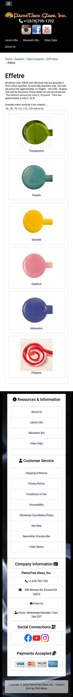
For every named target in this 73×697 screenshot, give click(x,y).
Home (8, 59)
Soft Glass (52, 59)
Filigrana (36, 356)
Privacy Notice (36, 483)
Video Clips (50, 40)
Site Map (37, 525)
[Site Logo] (36, 15)
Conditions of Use (36, 494)
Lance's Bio (11, 40)
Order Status (36, 546)
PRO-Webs (41, 688)
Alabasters (36, 312)
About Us (10, 46)
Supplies (19, 59)
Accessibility (36, 504)
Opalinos (36, 268)
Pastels (36, 179)
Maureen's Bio (31, 40)
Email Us (36, 603)
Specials (36, 223)
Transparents (36, 134)
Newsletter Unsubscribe (36, 536)
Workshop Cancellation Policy (37, 515)
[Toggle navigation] (8, 3)
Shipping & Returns (36, 473)
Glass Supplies (35, 59)
